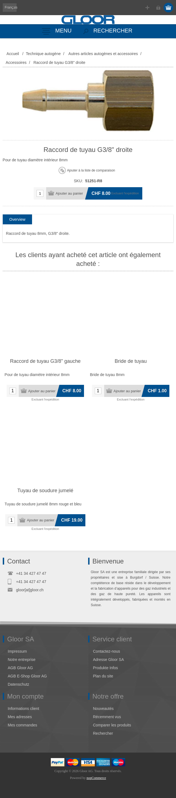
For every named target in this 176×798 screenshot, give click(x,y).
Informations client (23, 708)
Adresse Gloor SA (108, 659)
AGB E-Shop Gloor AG (27, 676)
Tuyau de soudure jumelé (45, 490)
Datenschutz (18, 684)
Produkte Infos (105, 668)
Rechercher (103, 733)
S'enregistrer (147, 7)
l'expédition (131, 193)
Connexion (158, 7)
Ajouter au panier (69, 193)
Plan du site (103, 676)
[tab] (17, 219)
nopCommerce (96, 778)
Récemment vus (107, 717)
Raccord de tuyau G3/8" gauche (45, 361)
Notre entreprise (21, 659)
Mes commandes (22, 725)
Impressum (17, 651)
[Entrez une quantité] (39, 193)
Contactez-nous (106, 651)
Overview (17, 219)
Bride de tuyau (131, 361)
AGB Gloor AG (20, 668)
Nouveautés (103, 708)
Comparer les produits (112, 725)
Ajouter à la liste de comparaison (91, 170)
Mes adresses (20, 717)
